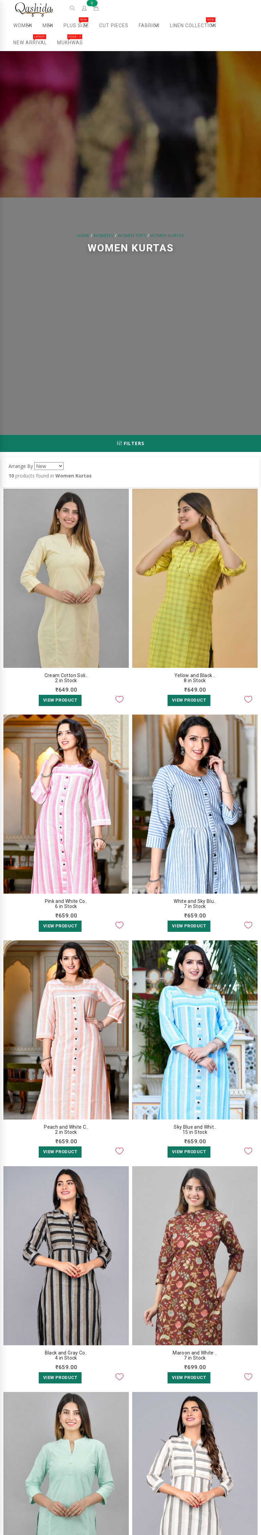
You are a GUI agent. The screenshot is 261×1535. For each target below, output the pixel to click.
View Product (60, 700)
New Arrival (30, 39)
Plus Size (79, 25)
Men (49, 25)
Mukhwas (70, 39)
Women (25, 25)
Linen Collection (195, 25)
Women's (103, 236)
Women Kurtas (167, 236)
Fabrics (152, 25)
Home (83, 236)
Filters (130, 443)
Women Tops (132, 236)
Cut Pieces (113, 25)
